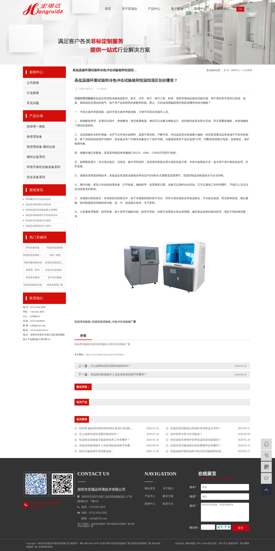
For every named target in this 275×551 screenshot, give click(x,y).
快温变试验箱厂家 (100, 524)
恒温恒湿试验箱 (55, 247)
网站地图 (190, 543)
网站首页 (150, 488)
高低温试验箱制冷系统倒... (38, 204)
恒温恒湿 (79, 98)
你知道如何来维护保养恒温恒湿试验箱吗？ (195, 439)
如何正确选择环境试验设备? (95, 451)
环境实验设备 (33, 247)
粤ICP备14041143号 (89, 543)
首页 (108, 8)
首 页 (226, 70)
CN (240, 9)
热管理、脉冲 (33, 270)
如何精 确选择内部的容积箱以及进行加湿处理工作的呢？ (113, 428)
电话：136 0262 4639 (93, 507)
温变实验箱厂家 (55, 285)
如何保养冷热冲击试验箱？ (186, 434)
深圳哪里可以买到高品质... (38, 199)
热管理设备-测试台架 (41, 146)
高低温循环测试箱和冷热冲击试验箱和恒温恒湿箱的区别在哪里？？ (210, 451)
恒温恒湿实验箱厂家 (32, 255)
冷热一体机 (55, 255)
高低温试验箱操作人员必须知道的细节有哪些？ (119, 374)
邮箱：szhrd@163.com (94, 518)
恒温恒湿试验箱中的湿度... (38, 220)
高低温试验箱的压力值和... (38, 226)
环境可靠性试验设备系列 (43, 167)
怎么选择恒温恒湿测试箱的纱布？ (111, 365)
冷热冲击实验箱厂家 (54, 270)
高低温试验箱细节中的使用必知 (41, 215)
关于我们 (168, 488)
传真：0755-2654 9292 (94, 512)
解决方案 (168, 496)
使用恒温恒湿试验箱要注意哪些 (41, 209)
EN (248, 9)
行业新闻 (33, 93)
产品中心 (154, 8)
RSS (199, 543)
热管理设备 (34, 136)
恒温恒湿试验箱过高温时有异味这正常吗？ (195, 428)
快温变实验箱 (33, 277)
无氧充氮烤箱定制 (32, 262)
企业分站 (179, 543)
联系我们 (223, 8)
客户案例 (177, 8)
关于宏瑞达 (129, 8)
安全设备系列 (36, 177)
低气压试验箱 (55, 277)
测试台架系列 (36, 156)
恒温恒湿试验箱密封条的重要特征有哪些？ (195, 445)
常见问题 (33, 103)
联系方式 (168, 504)
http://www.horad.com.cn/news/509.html (105, 354)
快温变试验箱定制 (32, 285)
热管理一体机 (36, 126)
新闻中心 (200, 8)
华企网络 (244, 543)
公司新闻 (33, 82)
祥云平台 (223, 543)
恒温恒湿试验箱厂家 (119, 524)
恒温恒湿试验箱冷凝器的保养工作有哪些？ (104, 439)
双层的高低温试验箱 (54, 262)
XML (204, 543)
